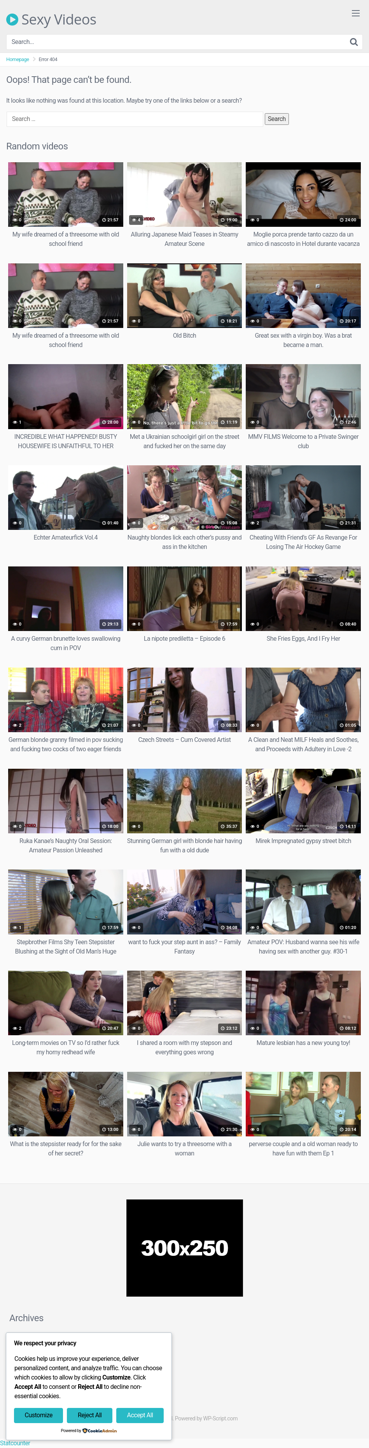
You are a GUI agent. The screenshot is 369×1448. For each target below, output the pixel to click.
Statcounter (15, 1443)
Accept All (140, 1415)
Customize (38, 1415)
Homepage (17, 59)
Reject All (89, 1415)
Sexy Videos (51, 19)
